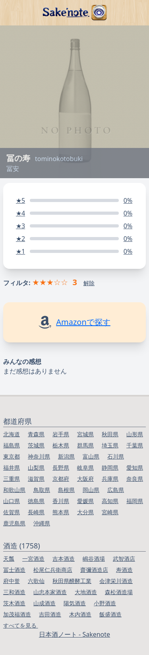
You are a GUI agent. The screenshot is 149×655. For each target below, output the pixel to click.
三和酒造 (14, 592)
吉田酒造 (50, 614)
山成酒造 (44, 603)
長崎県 (36, 512)
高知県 (110, 501)
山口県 (11, 501)
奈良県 (134, 478)
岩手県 (60, 434)
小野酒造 (105, 603)
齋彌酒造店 (94, 569)
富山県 (91, 456)
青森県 (36, 434)
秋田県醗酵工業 (71, 581)
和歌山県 (14, 490)
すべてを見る (20, 625)
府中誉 (11, 581)
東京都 (11, 456)
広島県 (115, 490)
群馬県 (85, 445)
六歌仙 (36, 581)
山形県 (134, 434)
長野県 (60, 467)
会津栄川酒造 (116, 581)
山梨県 (36, 467)
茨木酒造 (14, 603)
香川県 (60, 501)
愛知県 (134, 467)
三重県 (11, 478)
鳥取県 (41, 490)
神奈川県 (39, 456)
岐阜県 (85, 467)
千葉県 (134, 445)
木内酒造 (80, 614)
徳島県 (36, 501)
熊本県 (60, 512)
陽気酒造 (75, 603)
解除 (89, 283)
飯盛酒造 (110, 614)
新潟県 (66, 456)
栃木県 (60, 445)
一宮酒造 (33, 558)
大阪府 (85, 478)
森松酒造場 (119, 592)
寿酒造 (124, 569)
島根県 (66, 490)
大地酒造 (86, 592)
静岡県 (110, 467)
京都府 (60, 478)
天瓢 (8, 558)
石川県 (115, 456)
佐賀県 (11, 512)
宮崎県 (110, 512)
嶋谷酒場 (94, 558)
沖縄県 (41, 523)
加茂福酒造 (17, 614)
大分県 (85, 512)
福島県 (11, 445)
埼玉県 (110, 445)
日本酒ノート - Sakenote (74, 634)
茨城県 (36, 445)
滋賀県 (36, 478)
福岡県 (134, 501)
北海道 (11, 434)
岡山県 (91, 490)
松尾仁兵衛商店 (52, 569)
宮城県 (85, 434)
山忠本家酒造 (50, 592)
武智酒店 (124, 558)
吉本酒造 (63, 558)
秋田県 (110, 434)
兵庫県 (110, 478)
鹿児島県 (14, 523)
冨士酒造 (14, 569)
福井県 (11, 467)
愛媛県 (85, 501)
